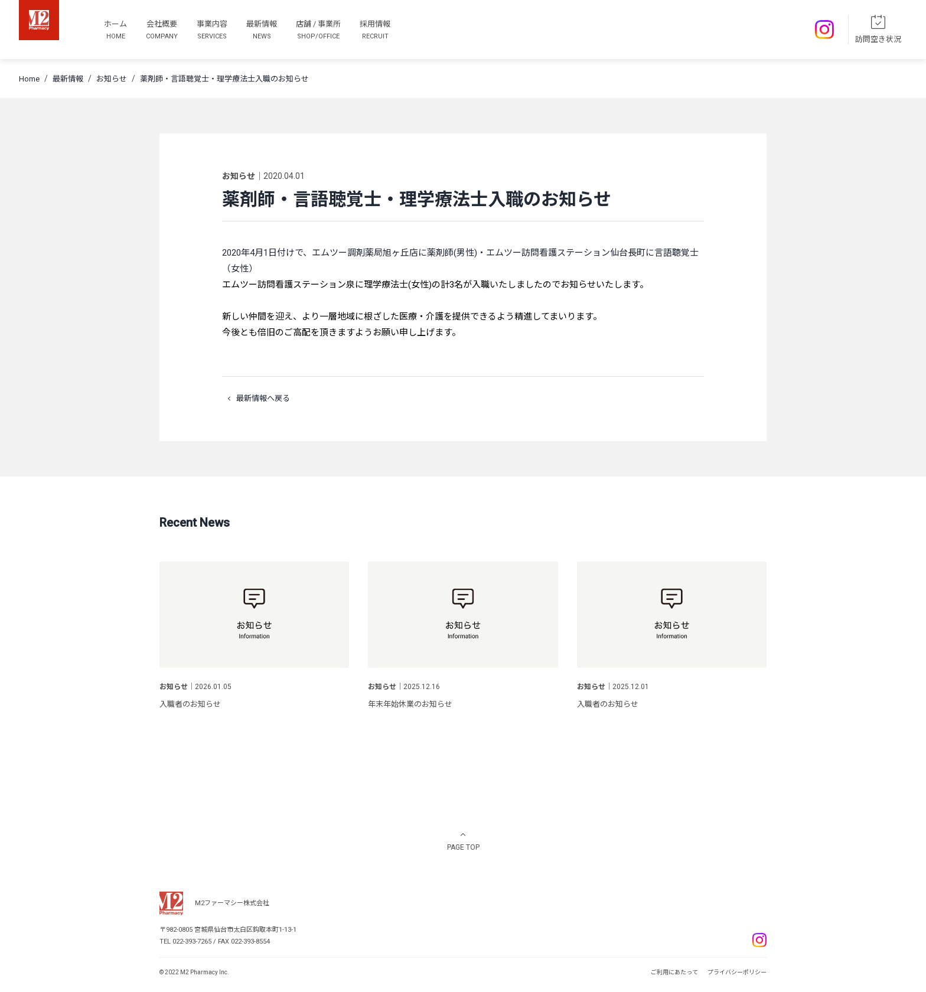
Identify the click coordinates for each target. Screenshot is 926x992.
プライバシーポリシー (737, 972)
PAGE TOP (463, 847)
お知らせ (111, 78)
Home (29, 78)
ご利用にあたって (674, 972)
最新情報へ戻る (256, 398)
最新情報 (68, 78)
